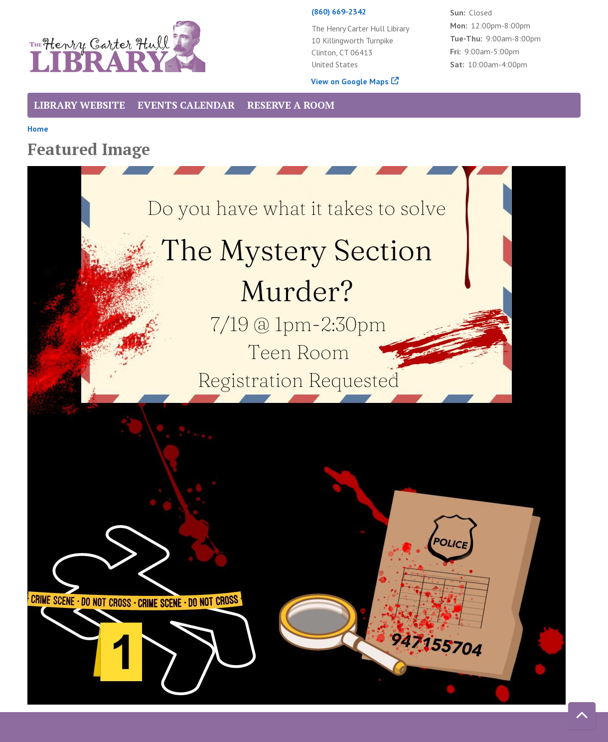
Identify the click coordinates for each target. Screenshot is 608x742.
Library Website (79, 105)
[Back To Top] (582, 716)
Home (37, 129)
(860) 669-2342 (338, 11)
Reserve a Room (290, 105)
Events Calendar (186, 105)
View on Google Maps (350, 81)
